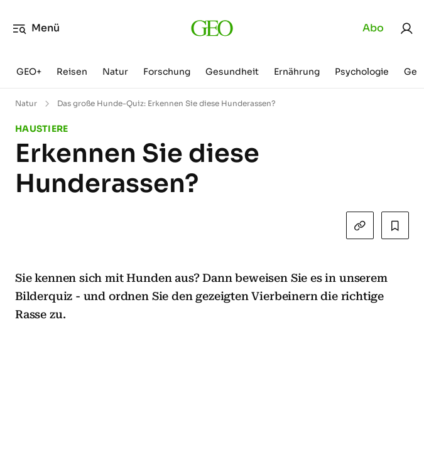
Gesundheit (232, 71)
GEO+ (28, 71)
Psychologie (362, 71)
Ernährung (297, 71)
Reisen (72, 71)
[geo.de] (212, 28)
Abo (373, 28)
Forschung (166, 71)
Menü (36, 28)
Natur (115, 71)
